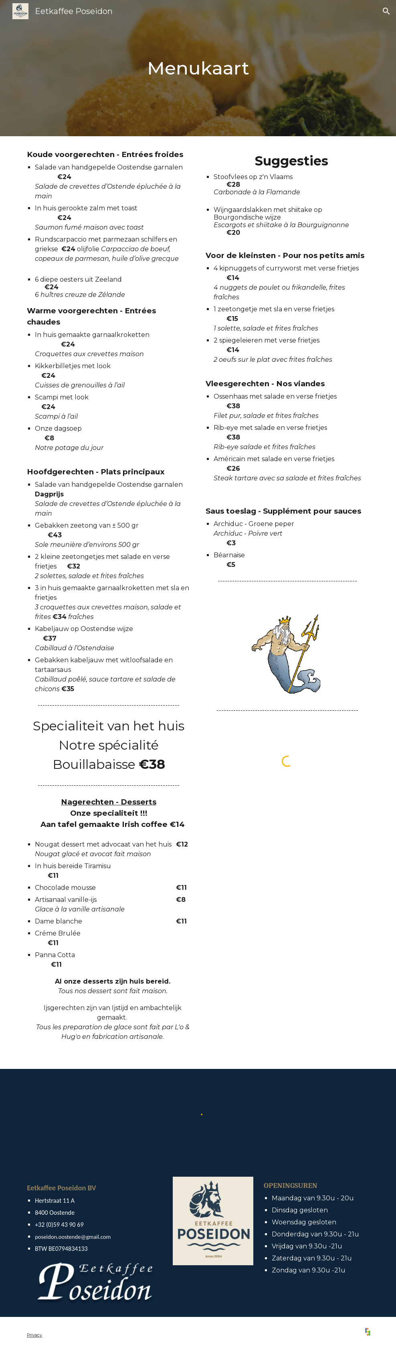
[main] (198, 68)
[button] (386, 11)
